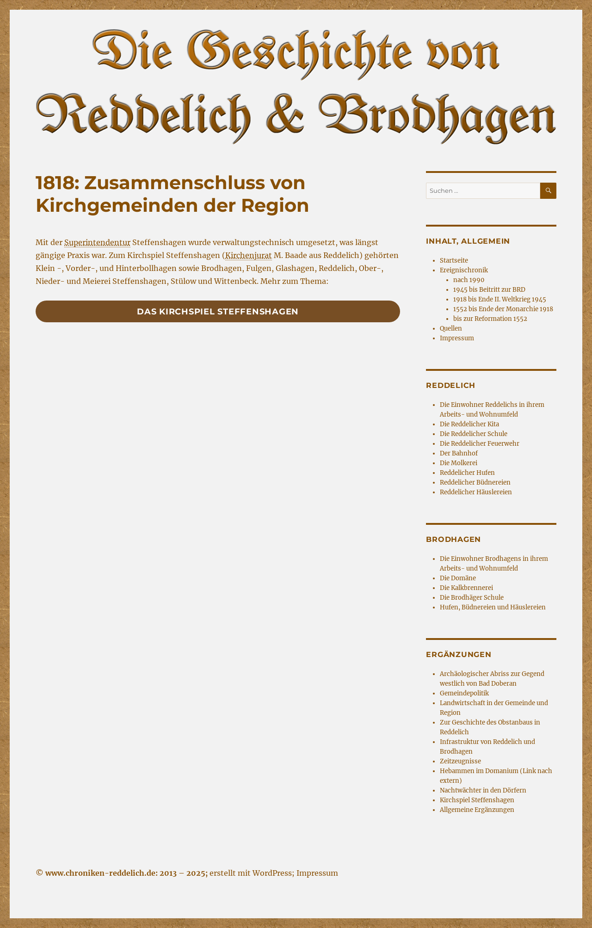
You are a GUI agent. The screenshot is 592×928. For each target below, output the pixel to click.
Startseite (454, 260)
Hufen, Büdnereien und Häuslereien (493, 607)
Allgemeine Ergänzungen (477, 810)
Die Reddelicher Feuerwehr (479, 444)
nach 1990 (468, 280)
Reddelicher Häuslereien (476, 492)
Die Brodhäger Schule (472, 598)
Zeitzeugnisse (460, 761)
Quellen (451, 328)
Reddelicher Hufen (467, 473)
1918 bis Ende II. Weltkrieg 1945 (499, 299)
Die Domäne (458, 578)
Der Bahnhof (459, 453)
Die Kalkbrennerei (466, 588)
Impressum (457, 338)
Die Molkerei (458, 463)
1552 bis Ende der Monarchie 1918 (503, 309)
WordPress (272, 873)
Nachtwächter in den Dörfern (483, 790)
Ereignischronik (464, 270)
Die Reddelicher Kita (469, 424)
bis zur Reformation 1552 (490, 319)
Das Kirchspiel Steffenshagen (218, 312)
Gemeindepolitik (464, 693)
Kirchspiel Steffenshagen (477, 800)
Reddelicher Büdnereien (475, 482)
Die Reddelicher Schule (473, 434)
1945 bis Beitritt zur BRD (489, 290)
